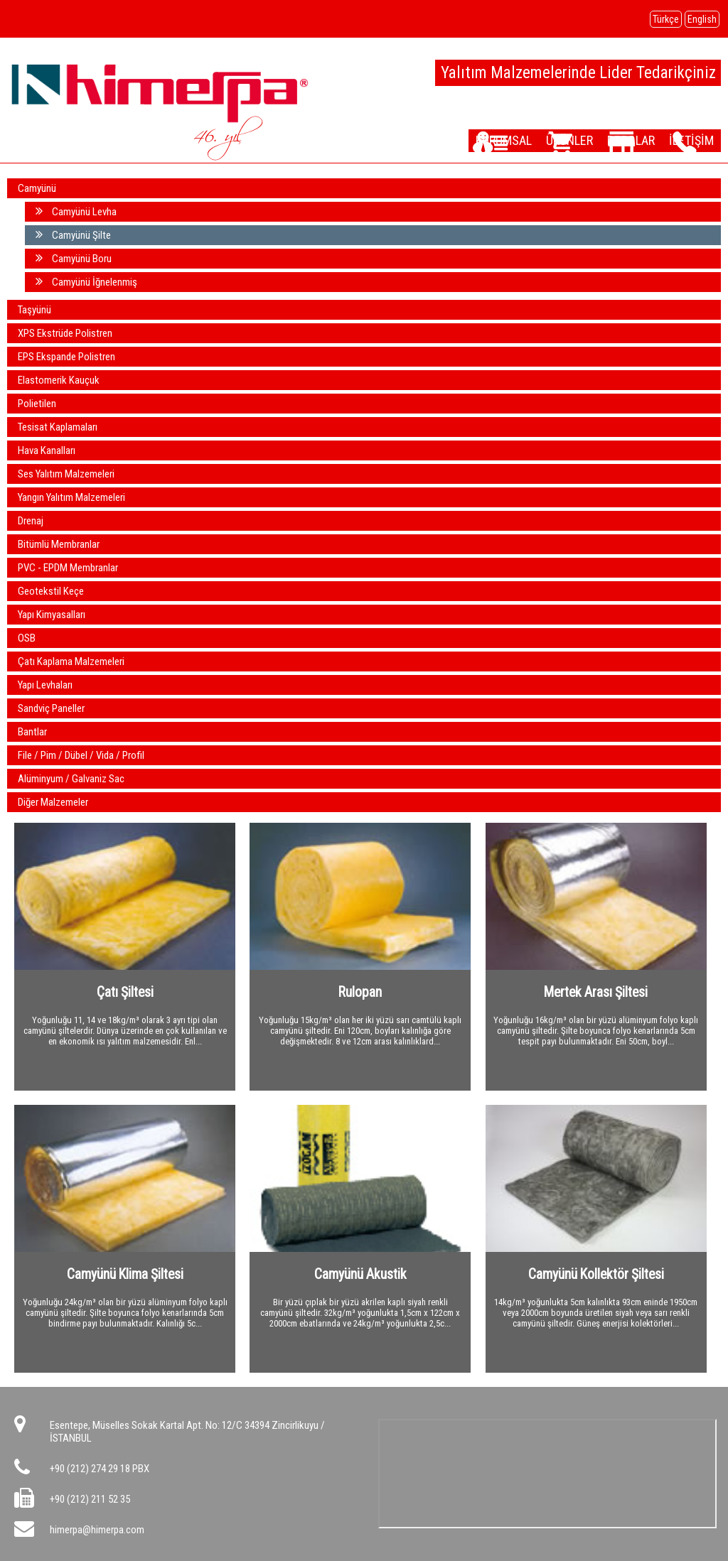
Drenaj (30, 520)
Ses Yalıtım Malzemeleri (66, 474)
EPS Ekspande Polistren (66, 356)
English (702, 19)
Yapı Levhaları (45, 685)
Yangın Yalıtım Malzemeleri (71, 497)
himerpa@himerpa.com (97, 1529)
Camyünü (37, 188)
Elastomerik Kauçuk (59, 380)
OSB (27, 638)
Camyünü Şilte (73, 234)
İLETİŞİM (693, 140)
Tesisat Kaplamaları (57, 427)
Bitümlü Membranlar (59, 544)
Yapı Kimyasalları (51, 614)
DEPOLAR (634, 140)
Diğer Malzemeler (53, 802)
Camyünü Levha (76, 211)
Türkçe (666, 19)
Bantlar (32, 731)
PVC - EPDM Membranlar (68, 567)
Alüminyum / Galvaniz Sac (71, 778)
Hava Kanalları (46, 450)
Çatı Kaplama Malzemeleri (71, 661)
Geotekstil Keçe (51, 591)
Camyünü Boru (74, 258)
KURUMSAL (510, 140)
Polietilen (37, 403)
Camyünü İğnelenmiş (86, 281)
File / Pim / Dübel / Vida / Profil (81, 755)
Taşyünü (34, 309)
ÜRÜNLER (574, 140)
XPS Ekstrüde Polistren (65, 333)
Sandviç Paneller (51, 708)
